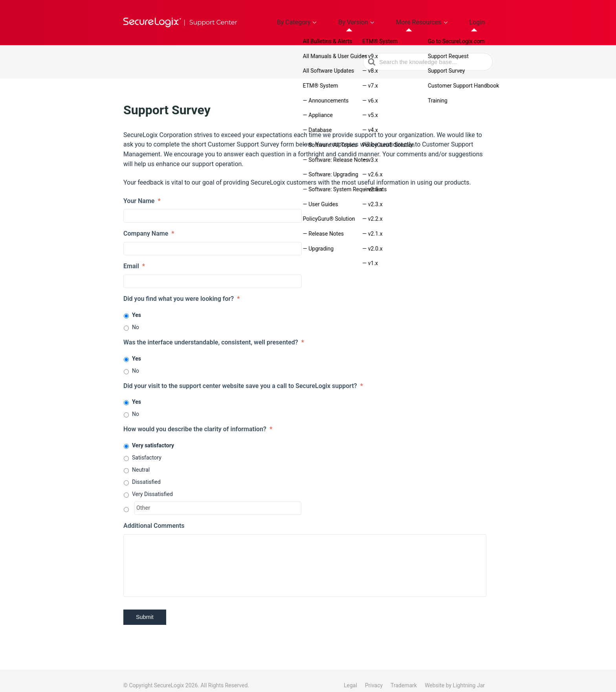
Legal (350, 676)
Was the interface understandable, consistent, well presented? (213, 333)
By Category (333, 17)
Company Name (148, 224)
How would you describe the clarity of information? (197, 420)
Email (134, 256)
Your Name (142, 191)
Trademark (403, 676)
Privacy (374, 676)
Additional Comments (154, 516)
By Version (382, 17)
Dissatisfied (146, 472)
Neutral (141, 460)
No (135, 318)
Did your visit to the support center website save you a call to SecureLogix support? (243, 376)
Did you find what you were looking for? (181, 289)
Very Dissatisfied (152, 484)
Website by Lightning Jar (455, 676)
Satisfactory (146, 448)
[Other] (217, 498)
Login (482, 17)
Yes (136, 305)
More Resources (435, 17)
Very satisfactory (153, 436)
